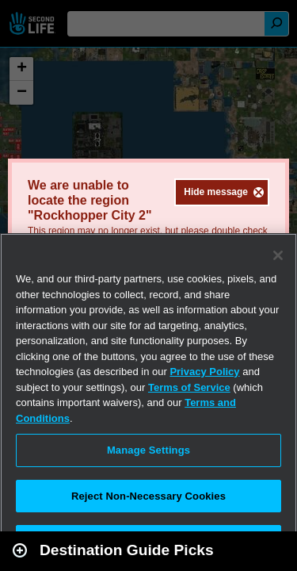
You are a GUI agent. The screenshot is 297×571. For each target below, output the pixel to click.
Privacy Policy (204, 371)
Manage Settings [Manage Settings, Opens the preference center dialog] (148, 450)
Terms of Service (189, 387)
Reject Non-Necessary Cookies (148, 496)
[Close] (278, 255)
